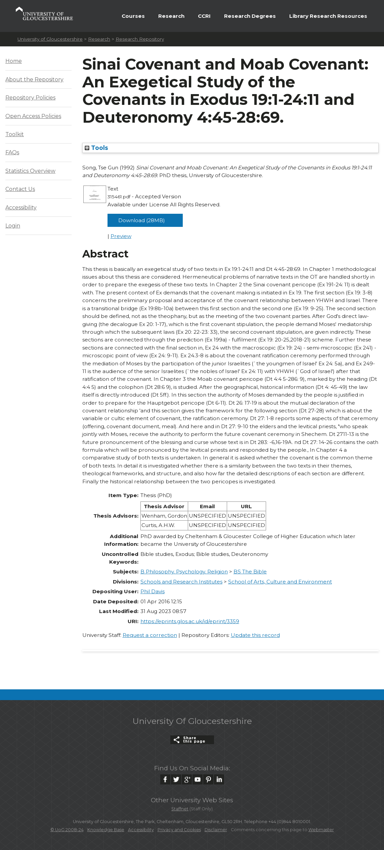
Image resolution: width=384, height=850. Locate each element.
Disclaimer (216, 829)
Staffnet (179, 808)
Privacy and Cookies (179, 829)
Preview (121, 236)
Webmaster (321, 829)
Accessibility (21, 207)
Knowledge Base (105, 829)
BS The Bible (250, 571)
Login (12, 225)
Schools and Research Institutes (181, 581)
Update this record (255, 635)
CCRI (204, 16)
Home (13, 61)
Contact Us (20, 189)
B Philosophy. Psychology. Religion (184, 571)
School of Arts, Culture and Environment (280, 581)
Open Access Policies (33, 116)
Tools (96, 147)
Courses (133, 16)
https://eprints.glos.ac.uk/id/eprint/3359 (189, 621)
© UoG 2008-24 (67, 829)
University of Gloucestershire (50, 39)
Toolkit (14, 134)
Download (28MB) (141, 220)
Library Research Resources (328, 16)
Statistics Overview (30, 171)
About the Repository (34, 79)
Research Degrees (250, 16)
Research (171, 16)
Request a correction (150, 635)
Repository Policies (30, 97)
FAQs (12, 152)
